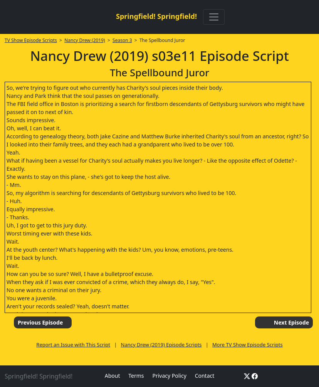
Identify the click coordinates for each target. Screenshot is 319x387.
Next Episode (291, 322)
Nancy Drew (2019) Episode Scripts (161, 344)
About (112, 375)
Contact (205, 375)
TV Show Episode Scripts (31, 40)
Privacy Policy (169, 375)
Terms (136, 375)
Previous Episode (40, 322)
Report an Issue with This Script (73, 344)
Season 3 (122, 40)
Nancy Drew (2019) (84, 40)
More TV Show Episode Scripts (247, 344)
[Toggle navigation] (214, 17)
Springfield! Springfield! (156, 16)
